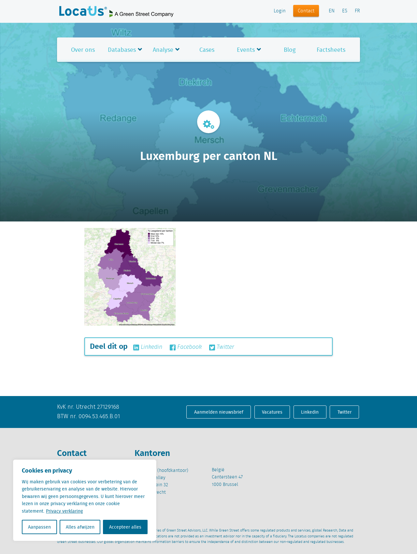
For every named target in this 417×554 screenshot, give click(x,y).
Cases (206, 49)
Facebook (186, 347)
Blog (289, 49)
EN (332, 11)
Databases (122, 49)
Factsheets (331, 49)
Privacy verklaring (64, 511)
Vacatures (272, 412)
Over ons (83, 49)
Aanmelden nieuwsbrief (218, 412)
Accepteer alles (125, 527)
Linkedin (147, 347)
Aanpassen (39, 527)
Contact (306, 11)
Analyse (163, 49)
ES (344, 11)
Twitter (221, 347)
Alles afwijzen (80, 527)
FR (357, 11)
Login (280, 11)
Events (246, 49)
